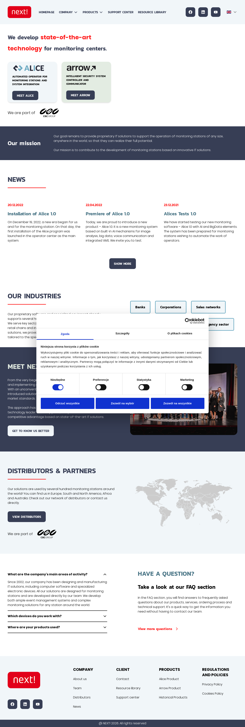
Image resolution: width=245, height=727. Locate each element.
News (77, 706)
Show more (122, 263)
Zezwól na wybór (122, 403)
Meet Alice (25, 95)
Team (77, 688)
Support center (120, 12)
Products (93, 12)
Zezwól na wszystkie (177, 403)
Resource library (152, 12)
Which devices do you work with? (57, 616)
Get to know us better (30, 430)
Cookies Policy (212, 693)
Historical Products (173, 697)
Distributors (82, 697)
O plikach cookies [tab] (179, 333)
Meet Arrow (80, 95)
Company (68, 12)
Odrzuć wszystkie (67, 403)
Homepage (46, 12)
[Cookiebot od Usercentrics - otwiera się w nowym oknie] (187, 321)
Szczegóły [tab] (122, 333)
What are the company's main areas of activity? (57, 574)
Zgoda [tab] (65, 334)
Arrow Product (170, 688)
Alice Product (169, 679)
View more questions (158, 628)
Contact (122, 679)
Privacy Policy (212, 684)
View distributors (26, 516)
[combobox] (232, 12)
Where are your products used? (57, 627)
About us (80, 679)
